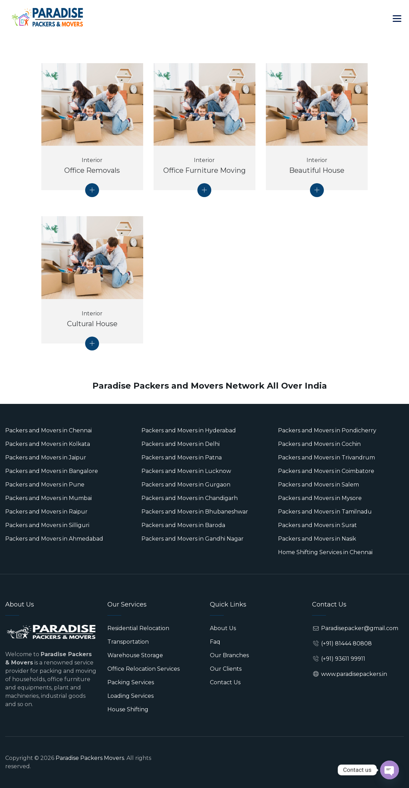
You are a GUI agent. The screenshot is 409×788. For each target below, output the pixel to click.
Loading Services (130, 696)
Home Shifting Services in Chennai (325, 552)
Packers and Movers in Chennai (48, 430)
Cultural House (92, 324)
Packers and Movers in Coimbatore (326, 471)
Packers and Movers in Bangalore (51, 471)
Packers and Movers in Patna (181, 457)
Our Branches (229, 655)
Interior (92, 160)
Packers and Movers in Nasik (317, 538)
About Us (223, 628)
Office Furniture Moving (204, 170)
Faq (215, 641)
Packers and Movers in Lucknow (186, 471)
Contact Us (225, 682)
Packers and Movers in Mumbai (48, 498)
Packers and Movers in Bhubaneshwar (194, 511)
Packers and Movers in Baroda (183, 525)
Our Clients (226, 669)
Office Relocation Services (143, 669)
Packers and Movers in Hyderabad (188, 430)
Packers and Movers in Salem (318, 484)
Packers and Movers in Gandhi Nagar (192, 538)
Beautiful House (316, 170)
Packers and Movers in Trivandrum (326, 457)
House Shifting (127, 709)
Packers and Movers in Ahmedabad (54, 538)
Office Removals (92, 170)
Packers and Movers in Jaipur (45, 457)
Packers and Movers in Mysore (320, 498)
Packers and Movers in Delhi (180, 444)
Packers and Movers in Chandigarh (189, 498)
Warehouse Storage (135, 655)
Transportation (128, 641)
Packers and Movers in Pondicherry (327, 430)
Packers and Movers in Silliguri (47, 525)
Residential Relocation (138, 628)
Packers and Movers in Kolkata (47, 444)
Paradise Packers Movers (90, 758)
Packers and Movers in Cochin (319, 444)
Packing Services (130, 682)
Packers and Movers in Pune (44, 484)
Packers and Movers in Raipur (46, 511)
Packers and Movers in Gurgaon (185, 484)
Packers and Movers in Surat (317, 525)
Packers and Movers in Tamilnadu (325, 511)
